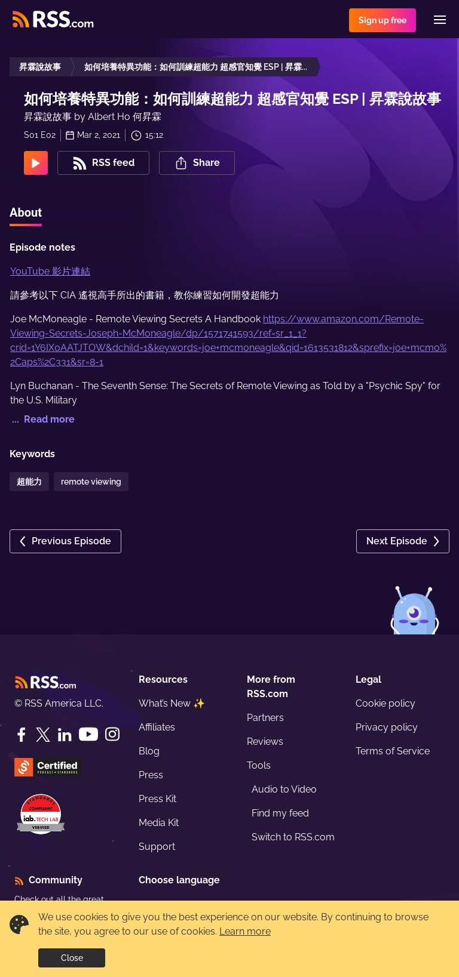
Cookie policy (385, 703)
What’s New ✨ (172, 703)
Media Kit (159, 822)
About (26, 212)
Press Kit (157, 799)
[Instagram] (112, 734)
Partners (265, 717)
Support (157, 846)
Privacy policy (387, 727)
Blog (149, 751)
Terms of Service (393, 751)
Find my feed (280, 813)
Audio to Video (284, 789)
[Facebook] (21, 735)
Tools (259, 765)
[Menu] (440, 20)
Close (72, 958)
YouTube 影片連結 (50, 271)
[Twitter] (43, 735)
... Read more (42, 419)
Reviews (265, 741)
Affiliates (157, 727)
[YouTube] (88, 734)
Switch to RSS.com (293, 837)
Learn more (245, 931)
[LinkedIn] (64, 735)
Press (151, 775)
